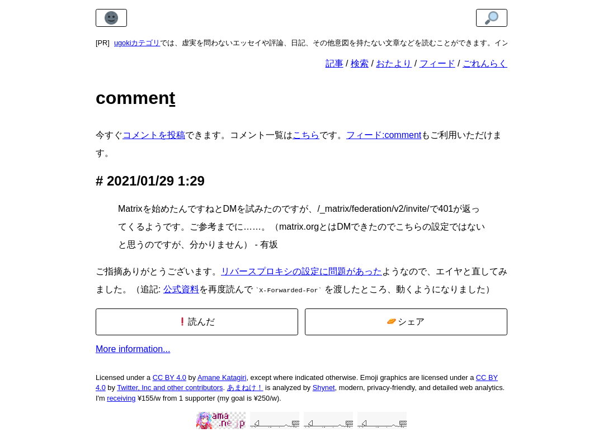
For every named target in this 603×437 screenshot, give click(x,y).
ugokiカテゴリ (137, 43)
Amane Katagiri (222, 376)
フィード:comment (383, 135)
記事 (334, 63)
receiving (121, 397)
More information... (133, 348)
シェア (406, 320)
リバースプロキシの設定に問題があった (301, 271)
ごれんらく (485, 63)
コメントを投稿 (154, 135)
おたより (394, 63)
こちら (306, 135)
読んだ (196, 320)
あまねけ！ (245, 386)
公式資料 (181, 289)
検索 (360, 63)
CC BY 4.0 (169, 376)
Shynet (324, 386)
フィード (437, 63)
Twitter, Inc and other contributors (170, 386)
